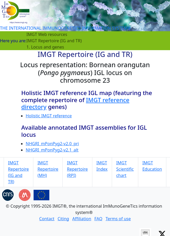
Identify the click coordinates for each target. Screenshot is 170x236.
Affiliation (81, 219)
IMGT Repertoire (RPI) (77, 169)
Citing (63, 219)
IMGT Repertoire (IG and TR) (54, 41)
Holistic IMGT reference (49, 116)
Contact (46, 219)
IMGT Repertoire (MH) (48, 169)
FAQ (98, 219)
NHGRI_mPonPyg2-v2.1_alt (52, 150)
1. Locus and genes (45, 47)
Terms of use (118, 219)
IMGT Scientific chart (125, 169)
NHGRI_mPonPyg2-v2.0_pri (52, 143)
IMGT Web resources (46, 34)
